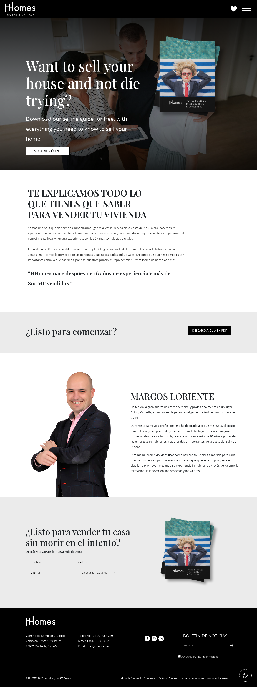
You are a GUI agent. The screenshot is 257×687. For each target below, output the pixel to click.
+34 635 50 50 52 (98, 641)
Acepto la (200, 656)
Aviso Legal (149, 677)
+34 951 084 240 (102, 636)
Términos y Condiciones (192, 677)
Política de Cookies (167, 677)
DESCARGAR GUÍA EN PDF (48, 151)
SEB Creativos (66, 678)
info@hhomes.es (98, 646)
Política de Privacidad (206, 656)
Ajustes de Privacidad (217, 677)
